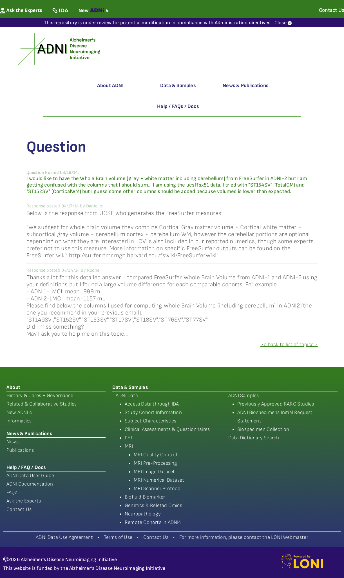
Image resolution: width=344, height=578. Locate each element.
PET (129, 438)
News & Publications (245, 85)
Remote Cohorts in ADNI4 (153, 522)
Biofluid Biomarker (145, 497)
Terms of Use (118, 537)
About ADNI (110, 85)
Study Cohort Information (153, 412)
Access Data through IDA (152, 404)
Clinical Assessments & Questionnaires (167, 429)
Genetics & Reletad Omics (153, 505)
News (12, 442)
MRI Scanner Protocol (158, 488)
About (13, 387)
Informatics (19, 421)
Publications (20, 450)
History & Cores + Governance (39, 395)
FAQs (11, 492)
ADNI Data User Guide (30, 476)
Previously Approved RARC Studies (275, 404)
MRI (129, 446)
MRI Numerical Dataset (159, 480)
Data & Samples (178, 85)
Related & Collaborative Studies (41, 404)
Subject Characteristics (151, 421)
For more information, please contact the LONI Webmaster (243, 537)
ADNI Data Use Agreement (64, 537)
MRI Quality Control (155, 455)
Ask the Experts (23, 501)
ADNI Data (127, 395)
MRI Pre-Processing (155, 463)
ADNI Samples (243, 395)
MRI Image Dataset (154, 472)
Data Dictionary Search (253, 438)
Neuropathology (143, 514)
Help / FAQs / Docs (178, 106)
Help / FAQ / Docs (26, 467)
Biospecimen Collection (263, 429)
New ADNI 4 (19, 412)
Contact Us (19, 509)
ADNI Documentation (29, 484)
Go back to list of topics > (289, 344)
